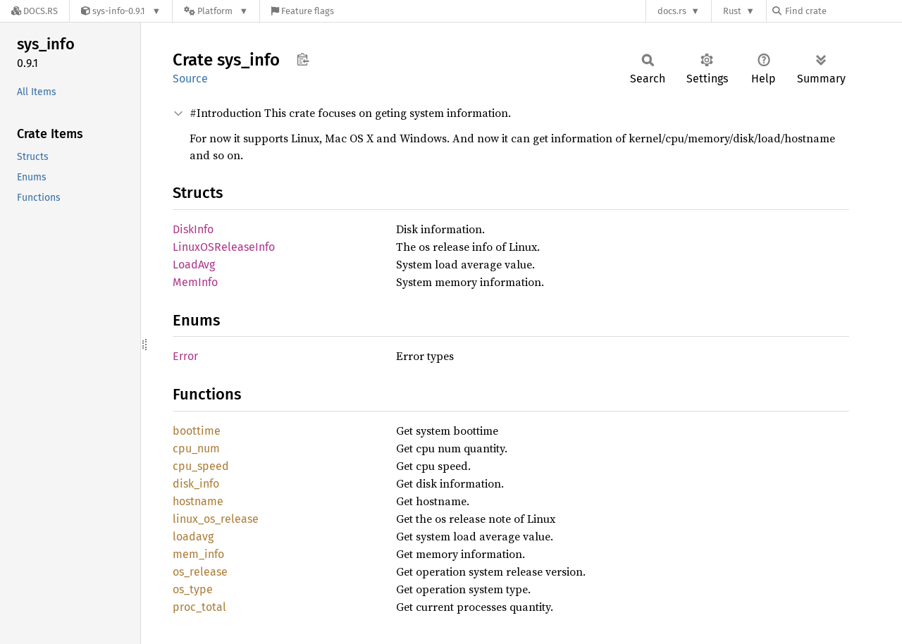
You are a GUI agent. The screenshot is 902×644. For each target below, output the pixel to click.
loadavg (193, 536)
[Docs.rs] (34, 11)
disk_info (196, 483)
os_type (193, 589)
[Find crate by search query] (843, 11)
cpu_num (196, 448)
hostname (198, 501)
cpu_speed (201, 466)
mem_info (198, 554)
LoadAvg (194, 264)
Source (190, 78)
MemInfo (195, 282)
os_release (200, 571)
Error (185, 356)
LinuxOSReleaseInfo (224, 247)
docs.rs (671, 11)
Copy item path (302, 59)
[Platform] (216, 11)
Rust (732, 11)
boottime (197, 431)
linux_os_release (216, 519)
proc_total (199, 607)
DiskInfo (193, 229)
